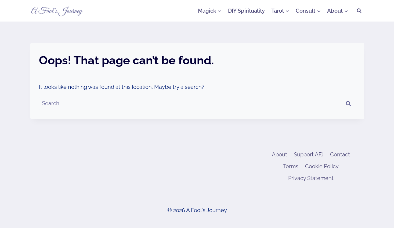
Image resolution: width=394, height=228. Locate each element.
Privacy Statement (311, 178)
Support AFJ (309, 154)
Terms (290, 166)
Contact (340, 154)
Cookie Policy (322, 166)
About (279, 154)
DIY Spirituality (246, 11)
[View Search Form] (359, 11)
